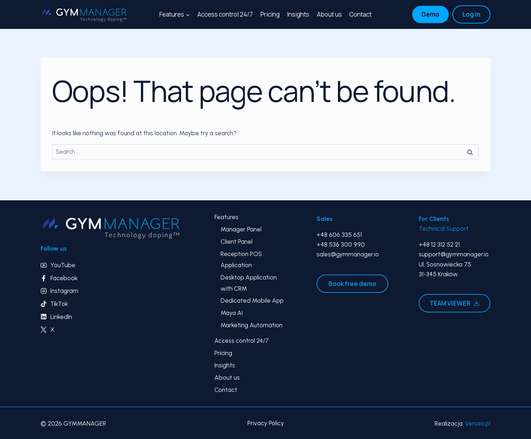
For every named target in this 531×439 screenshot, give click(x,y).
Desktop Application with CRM (249, 283)
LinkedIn (61, 316)
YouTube (62, 265)
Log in (471, 14)
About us (329, 14)
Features (226, 217)
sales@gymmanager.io (348, 254)
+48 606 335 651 (339, 234)
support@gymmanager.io (454, 254)
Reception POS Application (241, 259)
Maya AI (232, 312)
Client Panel (236, 241)
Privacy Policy (265, 423)
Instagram (64, 290)
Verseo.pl (477, 423)
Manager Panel (241, 229)
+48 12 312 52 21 (439, 244)
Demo (430, 14)
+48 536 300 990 (341, 244)
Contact (360, 14)
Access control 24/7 (225, 14)
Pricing (270, 14)
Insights (298, 14)
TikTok (59, 303)
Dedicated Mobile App (252, 300)
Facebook (64, 278)
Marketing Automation (252, 325)
